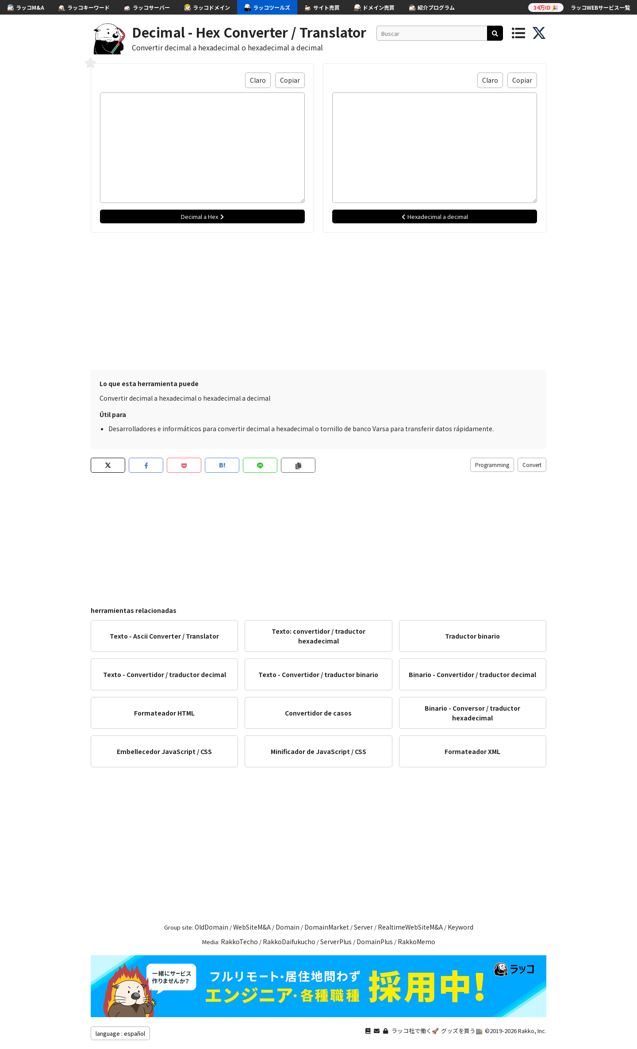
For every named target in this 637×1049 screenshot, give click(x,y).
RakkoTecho (239, 941)
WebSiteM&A (252, 927)
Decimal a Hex (202, 216)
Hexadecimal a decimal (435, 216)
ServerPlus (336, 941)
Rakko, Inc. (532, 1030)
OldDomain (211, 927)
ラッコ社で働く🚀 (415, 1030)
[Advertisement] (318, 299)
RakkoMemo (416, 941)
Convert (531, 464)
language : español (120, 1033)
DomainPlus (375, 941)
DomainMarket (326, 927)
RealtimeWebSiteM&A (410, 927)
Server (363, 927)
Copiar (290, 80)
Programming (492, 464)
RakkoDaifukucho (289, 941)
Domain (287, 927)
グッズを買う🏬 (462, 1030)
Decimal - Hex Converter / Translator (249, 32)
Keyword (460, 927)
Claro (258, 80)
